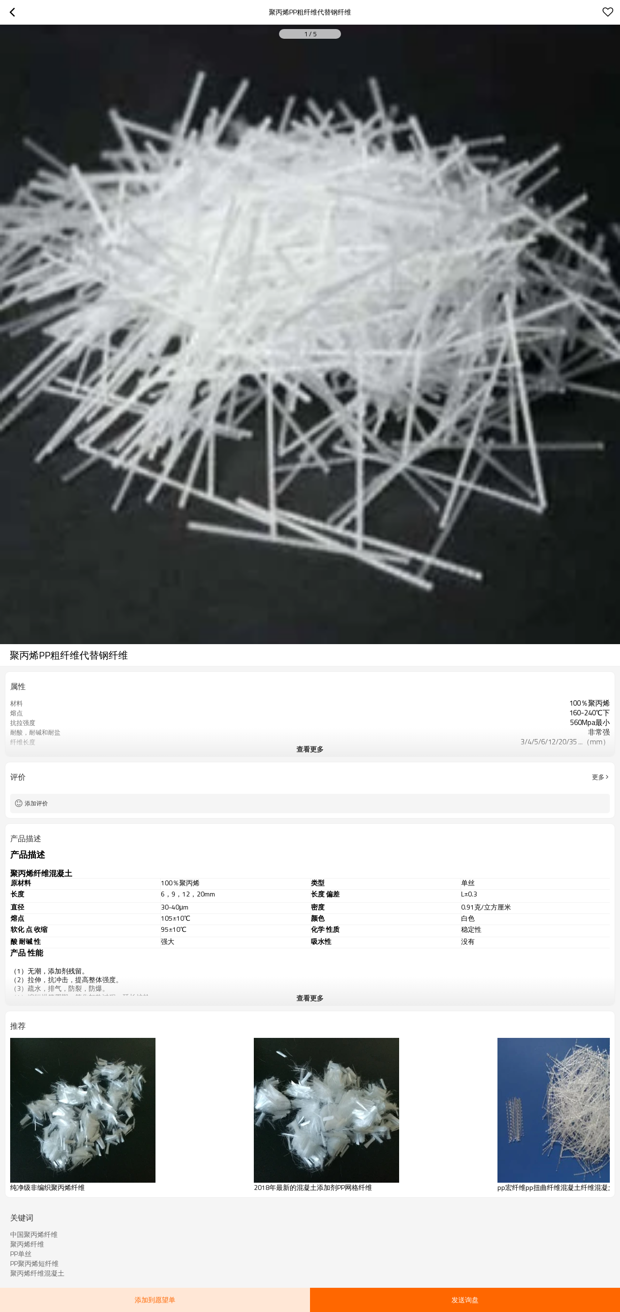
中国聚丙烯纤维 (34, 1234)
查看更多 (310, 749)
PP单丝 (20, 1254)
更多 (598, 777)
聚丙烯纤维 (27, 1244)
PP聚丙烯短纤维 (34, 1263)
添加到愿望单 (155, 1300)
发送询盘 (465, 1300)
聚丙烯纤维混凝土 (37, 1273)
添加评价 (36, 803)
